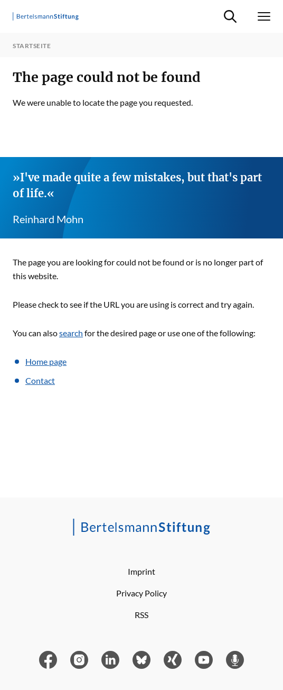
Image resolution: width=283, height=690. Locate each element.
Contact (40, 380)
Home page (46, 361)
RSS (141, 615)
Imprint (141, 571)
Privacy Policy (141, 593)
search (71, 333)
